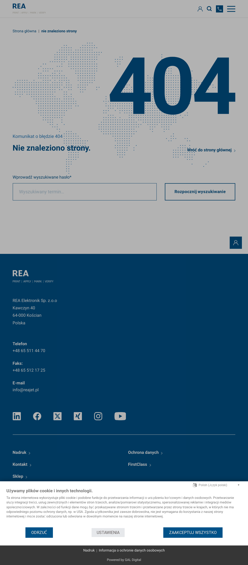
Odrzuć (39, 532)
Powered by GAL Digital (124, 560)
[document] (124, 507)
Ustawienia (108, 532)
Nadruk (89, 550)
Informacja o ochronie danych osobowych (132, 550)
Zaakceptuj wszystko (193, 532)
